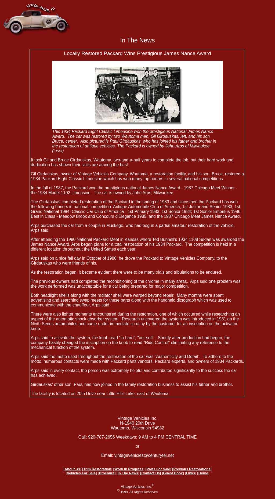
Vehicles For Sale (81, 473)
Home (203, 473)
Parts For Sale (158, 469)
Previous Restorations (192, 469)
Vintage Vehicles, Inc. (136, 487)
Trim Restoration (97, 469)
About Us (72, 469)
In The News (128, 473)
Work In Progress (128, 469)
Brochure (106, 473)
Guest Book (173, 473)
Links (190, 473)
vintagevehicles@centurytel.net (144, 455)
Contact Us (150, 473)
